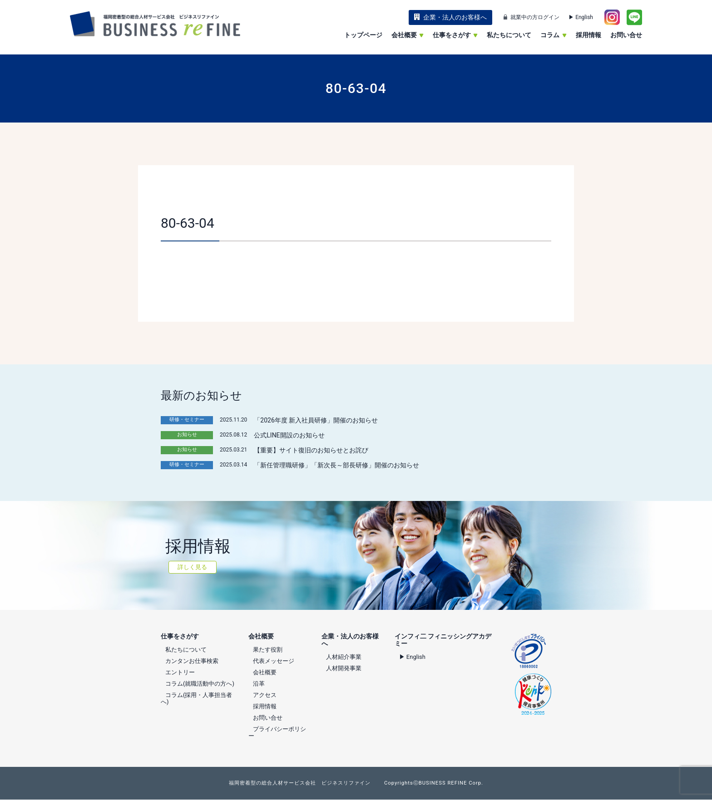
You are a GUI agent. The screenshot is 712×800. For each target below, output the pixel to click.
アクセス (265, 695)
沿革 (259, 683)
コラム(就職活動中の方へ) (199, 683)
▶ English (581, 17)
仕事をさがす (455, 35)
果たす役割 (267, 649)
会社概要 (407, 35)
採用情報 (588, 35)
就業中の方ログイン (534, 17)
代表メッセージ (273, 661)
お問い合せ (626, 35)
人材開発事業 (343, 668)
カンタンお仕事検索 (191, 661)
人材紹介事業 (343, 656)
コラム (553, 35)
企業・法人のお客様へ (455, 17)
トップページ (363, 35)
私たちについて (509, 35)
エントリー (180, 672)
